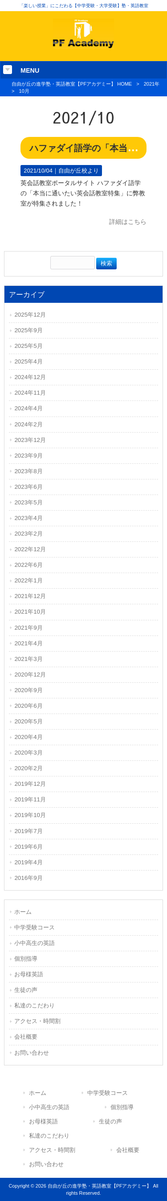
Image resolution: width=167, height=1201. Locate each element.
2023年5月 (28, 502)
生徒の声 (25, 989)
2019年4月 (28, 862)
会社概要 (25, 1036)
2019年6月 (28, 846)
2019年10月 (30, 815)
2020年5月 (28, 721)
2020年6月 (28, 705)
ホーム (23, 911)
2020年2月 (28, 768)
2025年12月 (30, 314)
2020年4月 (28, 737)
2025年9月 (28, 330)
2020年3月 (28, 752)
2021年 (151, 84)
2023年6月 (28, 486)
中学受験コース (34, 927)
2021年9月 (28, 627)
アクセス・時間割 (37, 1021)
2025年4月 (28, 361)
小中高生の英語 (34, 943)
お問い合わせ (31, 1052)
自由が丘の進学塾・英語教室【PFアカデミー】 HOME (72, 84)
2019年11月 (30, 799)
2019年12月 (30, 783)
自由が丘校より (78, 170)
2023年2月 (28, 533)
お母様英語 (28, 974)
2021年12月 (30, 596)
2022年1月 (28, 580)
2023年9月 (28, 455)
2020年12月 (30, 674)
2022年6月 (28, 564)
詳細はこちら (128, 221)
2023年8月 (28, 471)
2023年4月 (28, 518)
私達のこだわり (34, 1005)
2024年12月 (30, 377)
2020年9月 (28, 690)
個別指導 (25, 958)
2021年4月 (28, 643)
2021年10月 (30, 611)
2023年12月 (30, 440)
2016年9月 (28, 878)
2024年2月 (28, 424)
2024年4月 (28, 408)
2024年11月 (30, 392)
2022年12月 (30, 549)
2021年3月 (28, 659)
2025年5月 (28, 346)
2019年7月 (28, 831)
